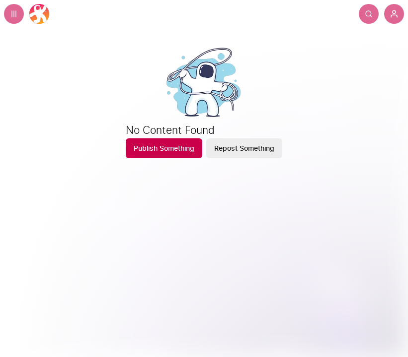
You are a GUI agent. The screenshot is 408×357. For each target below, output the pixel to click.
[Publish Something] (164, 148)
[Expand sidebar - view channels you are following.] (14, 14)
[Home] (39, 14)
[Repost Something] (244, 148)
